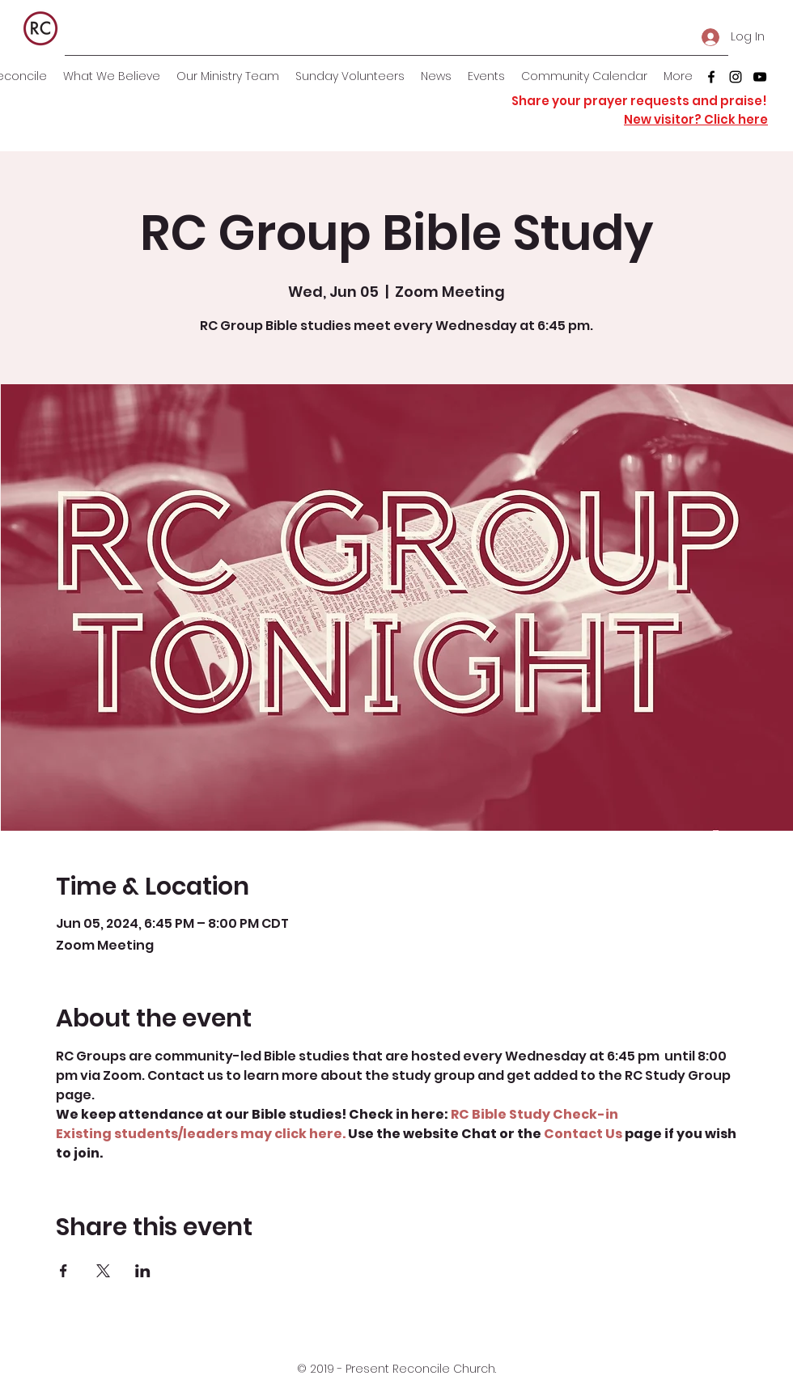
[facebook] (711, 77)
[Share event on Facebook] (63, 1270)
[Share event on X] (103, 1270)
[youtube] (760, 77)
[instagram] (735, 77)
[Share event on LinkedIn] (143, 1270)
